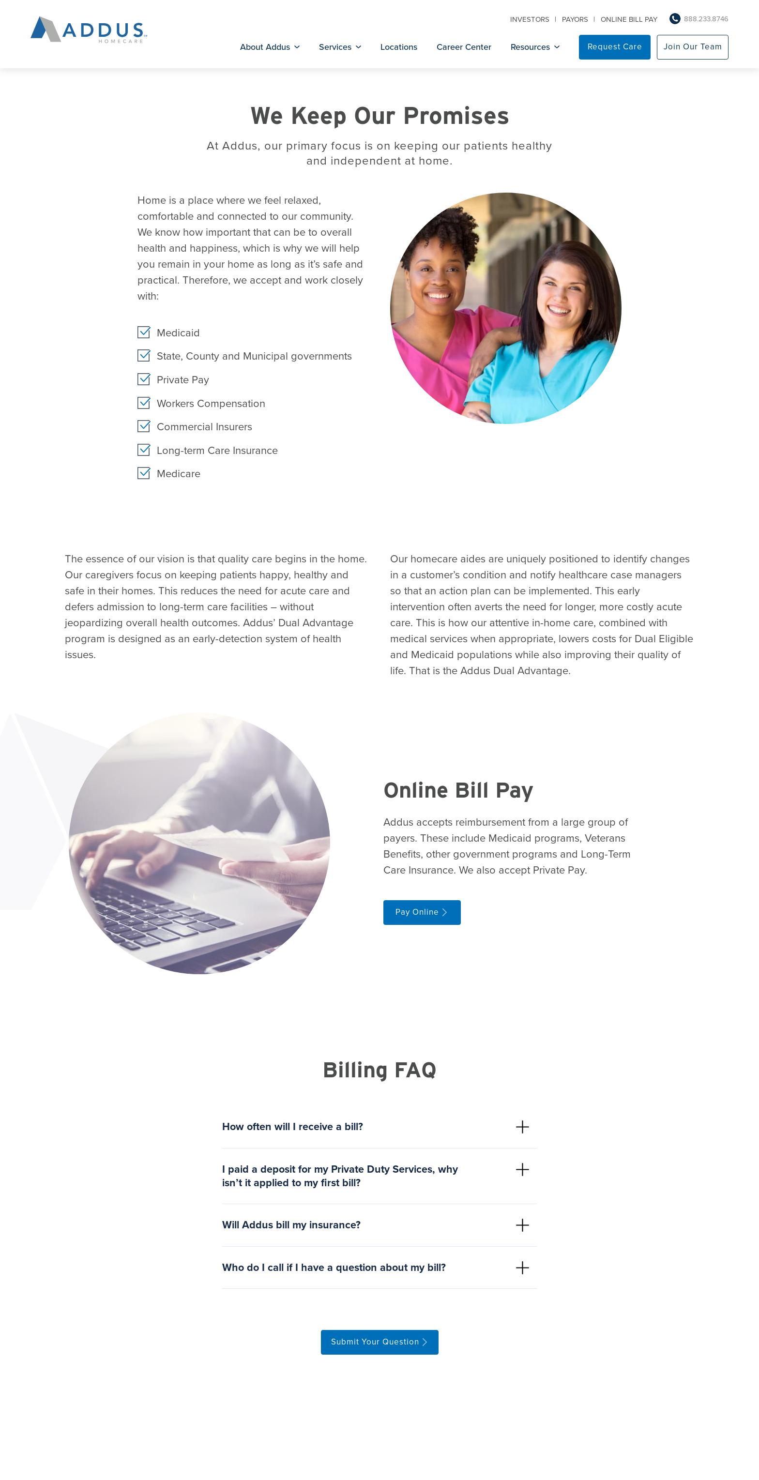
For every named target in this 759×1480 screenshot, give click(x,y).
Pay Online (417, 912)
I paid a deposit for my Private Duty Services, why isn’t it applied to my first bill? (342, 1177)
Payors (575, 19)
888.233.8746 (706, 19)
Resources (530, 48)
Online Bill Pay (629, 19)
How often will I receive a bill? (294, 1127)
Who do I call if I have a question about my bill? (337, 1271)
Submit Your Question (375, 1346)
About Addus (265, 48)
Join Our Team (693, 48)
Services (335, 48)
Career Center (464, 48)
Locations (398, 48)
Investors (529, 19)
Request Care (615, 48)
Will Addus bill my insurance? (293, 1228)
